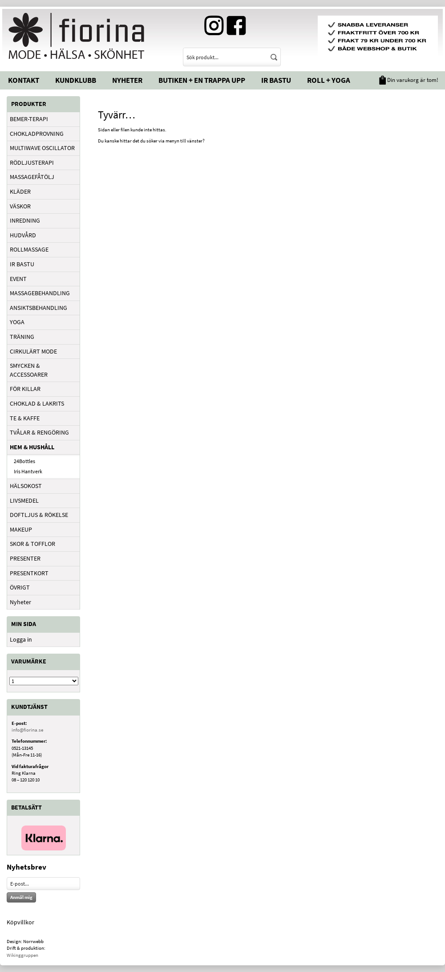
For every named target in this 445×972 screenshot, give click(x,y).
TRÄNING (22, 337)
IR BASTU (22, 264)
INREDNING (25, 220)
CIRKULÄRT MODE (33, 351)
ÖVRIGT (20, 587)
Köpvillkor (20, 922)
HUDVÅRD (23, 235)
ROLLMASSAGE (29, 249)
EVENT (18, 279)
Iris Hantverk (28, 471)
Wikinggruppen (22, 955)
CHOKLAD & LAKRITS (37, 403)
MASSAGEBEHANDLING (40, 293)
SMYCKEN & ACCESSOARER (29, 370)
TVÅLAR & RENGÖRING (39, 432)
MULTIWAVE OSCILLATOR (42, 148)
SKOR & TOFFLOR (32, 544)
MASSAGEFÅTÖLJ (32, 177)
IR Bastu (276, 80)
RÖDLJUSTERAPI (32, 163)
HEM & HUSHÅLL (32, 447)
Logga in (21, 639)
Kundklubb (75, 80)
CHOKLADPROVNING (37, 134)
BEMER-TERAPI (29, 119)
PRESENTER (25, 558)
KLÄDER (20, 191)
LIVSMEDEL (24, 500)
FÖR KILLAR (25, 389)
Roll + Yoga (328, 80)
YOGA (17, 322)
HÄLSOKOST (26, 486)
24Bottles (24, 461)
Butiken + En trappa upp (201, 80)
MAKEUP (21, 529)
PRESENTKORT (29, 573)
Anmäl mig (21, 897)
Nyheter (127, 80)
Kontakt (23, 80)
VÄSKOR (20, 206)
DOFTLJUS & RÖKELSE (39, 515)
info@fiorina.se (27, 730)
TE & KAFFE (25, 418)
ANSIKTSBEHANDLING (38, 308)
